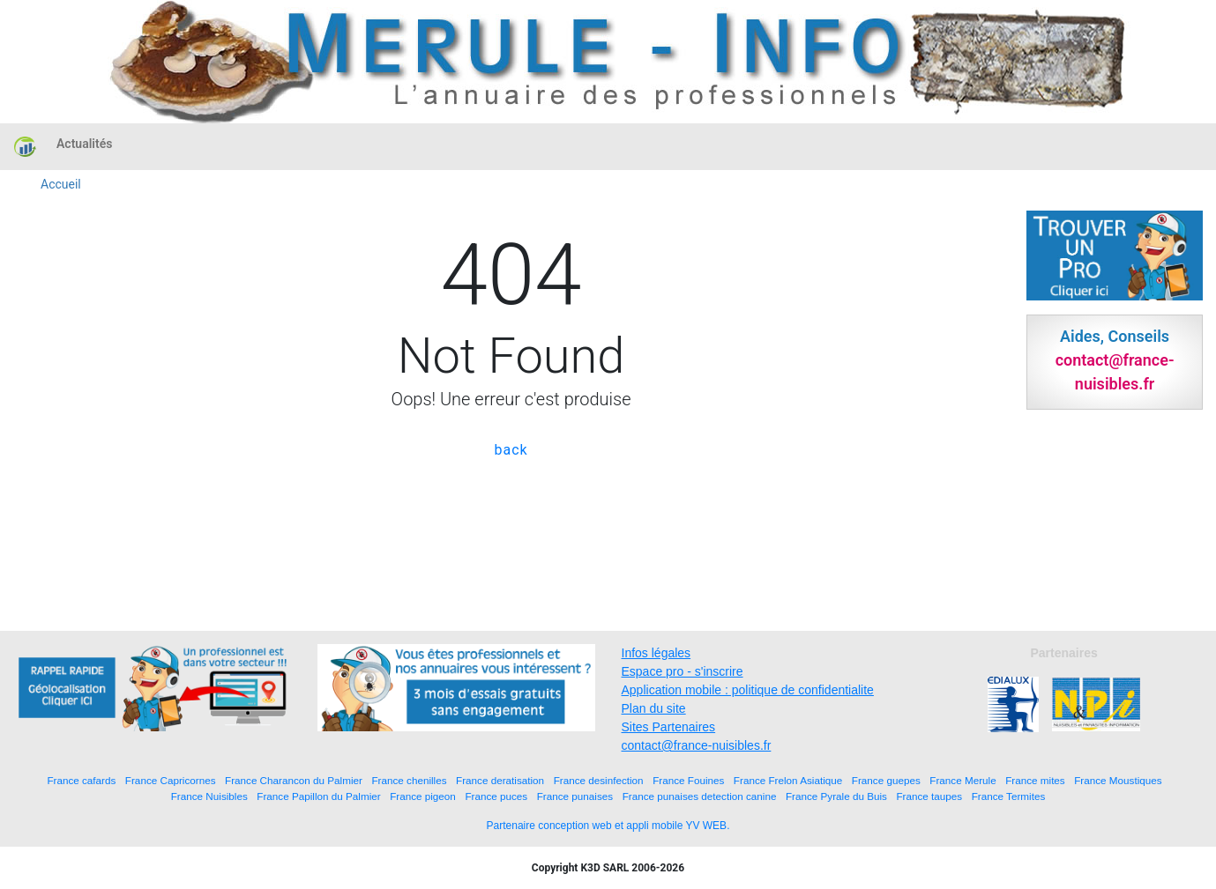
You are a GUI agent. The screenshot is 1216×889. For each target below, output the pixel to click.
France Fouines (688, 780)
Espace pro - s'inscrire (682, 671)
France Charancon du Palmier (293, 780)
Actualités (84, 144)
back (510, 449)
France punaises (575, 796)
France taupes (929, 796)
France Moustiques (1117, 780)
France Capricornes (170, 780)
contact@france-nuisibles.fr (697, 745)
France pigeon (423, 796)
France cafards (81, 780)
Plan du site (654, 708)
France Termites (1009, 796)
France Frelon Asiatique (788, 780)
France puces (496, 796)
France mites (1035, 780)
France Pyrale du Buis (836, 796)
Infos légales (656, 653)
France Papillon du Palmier (318, 796)
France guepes (886, 780)
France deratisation (500, 780)
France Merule (962, 780)
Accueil (61, 184)
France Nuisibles (209, 796)
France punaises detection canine (700, 796)
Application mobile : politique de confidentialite (748, 690)
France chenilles (408, 780)
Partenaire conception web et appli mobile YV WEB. (608, 825)
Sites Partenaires (669, 727)
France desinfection (599, 780)
